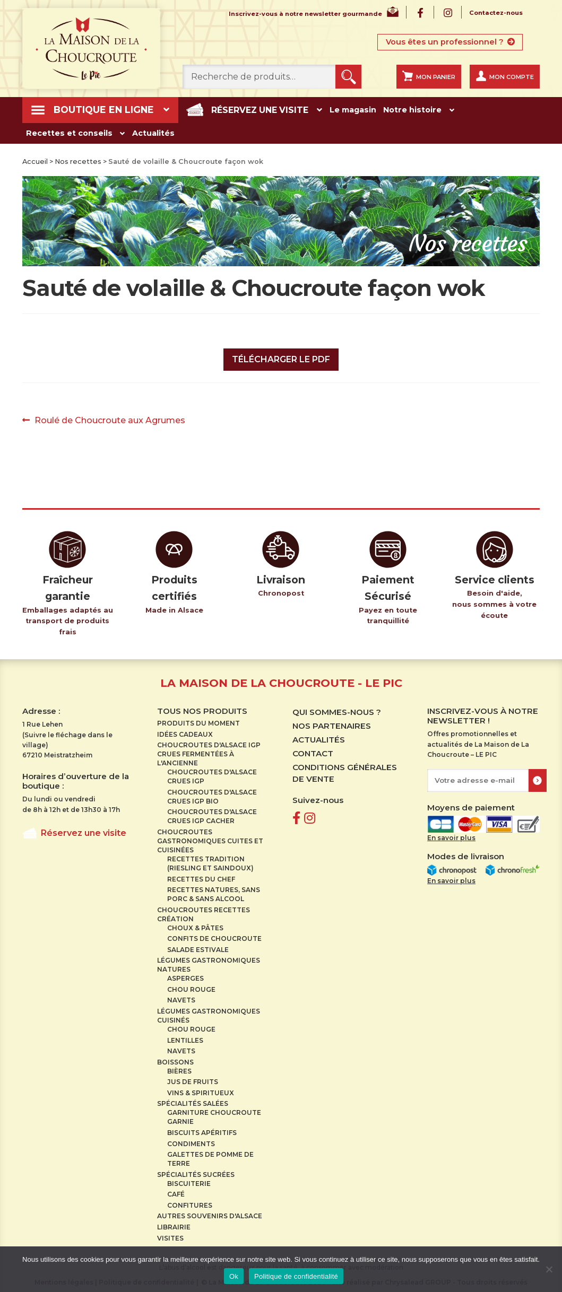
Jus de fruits (192, 1078)
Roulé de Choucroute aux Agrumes (109, 417)
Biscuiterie (189, 1180)
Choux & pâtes (195, 924)
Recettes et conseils (470, 108)
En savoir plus (451, 834)
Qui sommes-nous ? (336, 708)
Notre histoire (382, 108)
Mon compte (511, 77)
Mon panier (435, 77)
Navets (181, 997)
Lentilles (185, 1037)
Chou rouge (191, 986)
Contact (312, 750)
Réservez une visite (235, 108)
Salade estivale (198, 946)
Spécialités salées (192, 1100)
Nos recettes (78, 158)
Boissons (175, 1058)
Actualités (47, 130)
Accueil (35, 158)
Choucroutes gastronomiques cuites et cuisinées (210, 837)
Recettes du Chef (201, 875)
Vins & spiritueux (200, 1089)
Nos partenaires (331, 722)
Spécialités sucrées (196, 1171)
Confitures (189, 1202)
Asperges (185, 975)
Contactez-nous (496, 13)
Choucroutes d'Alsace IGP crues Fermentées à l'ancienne (209, 750)
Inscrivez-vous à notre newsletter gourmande (305, 14)
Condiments (191, 1140)
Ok (233, 1276)
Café (176, 1190)
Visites (170, 1234)
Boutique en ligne (96, 109)
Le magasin (321, 108)
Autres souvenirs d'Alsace (209, 1213)
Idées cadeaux (185, 731)
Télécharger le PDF (281, 356)
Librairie (174, 1223)
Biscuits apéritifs (202, 1129)
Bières (179, 1067)
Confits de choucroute (214, 935)
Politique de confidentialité (296, 1276)
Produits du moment (198, 719)
